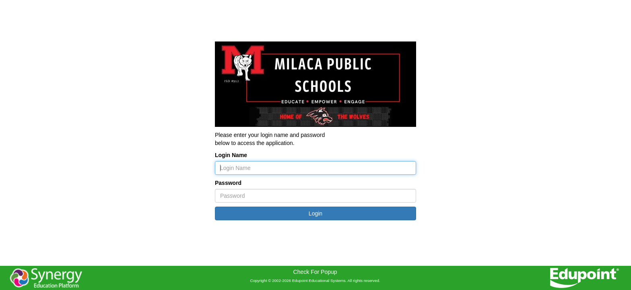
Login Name (231, 155)
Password (228, 183)
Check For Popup (315, 272)
